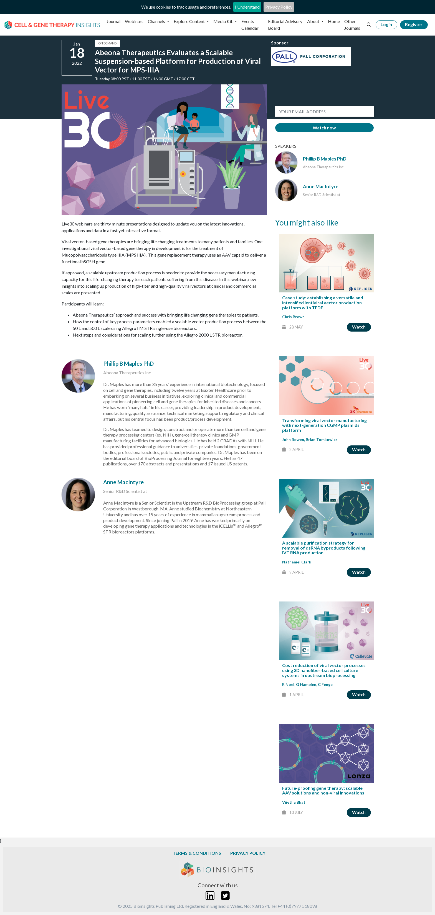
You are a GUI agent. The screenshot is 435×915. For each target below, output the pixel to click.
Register (414, 24)
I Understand (247, 6)
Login (386, 24)
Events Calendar (250, 25)
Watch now (324, 127)
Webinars (134, 21)
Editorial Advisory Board (285, 25)
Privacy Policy (278, 6)
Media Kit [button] (223, 21)
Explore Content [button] (190, 21)
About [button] (313, 21)
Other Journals (352, 25)
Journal (113, 21)
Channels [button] (157, 21)
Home (334, 21)
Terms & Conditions (197, 853)
